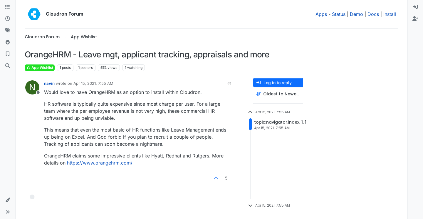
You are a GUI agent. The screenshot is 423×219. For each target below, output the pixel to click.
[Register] (415, 19)
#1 (229, 83)
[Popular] (7, 42)
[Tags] (7, 30)
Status (338, 14)
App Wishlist (39, 67)
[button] (7, 200)
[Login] (415, 7)
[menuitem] (415, 7)
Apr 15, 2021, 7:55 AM (93, 83)
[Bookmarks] (7, 54)
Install (389, 14)
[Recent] (7, 19)
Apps (321, 14)
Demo (356, 14)
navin (49, 83)
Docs (373, 14)
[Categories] (7, 7)
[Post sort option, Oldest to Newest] (278, 94)
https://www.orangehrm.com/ (99, 163)
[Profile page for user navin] (32, 87)
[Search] (7, 66)
